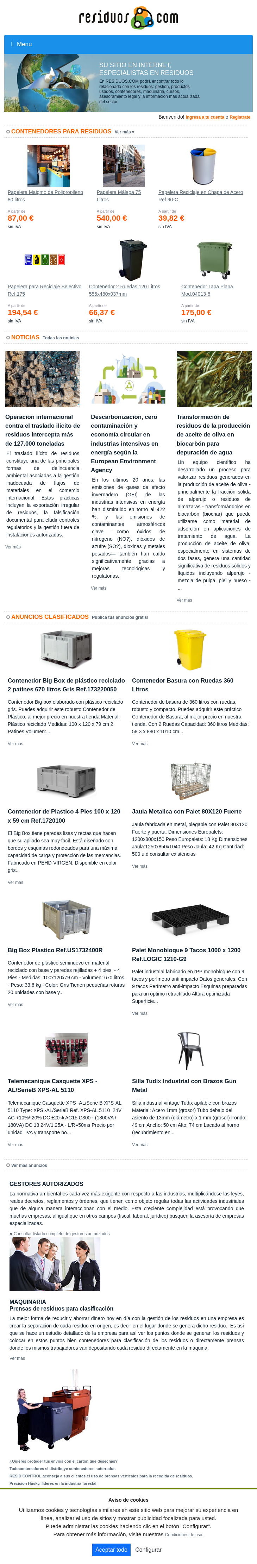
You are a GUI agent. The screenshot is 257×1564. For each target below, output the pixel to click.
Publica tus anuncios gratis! (120, 617)
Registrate (240, 117)
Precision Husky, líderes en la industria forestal (53, 1483)
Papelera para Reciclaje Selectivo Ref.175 (44, 290)
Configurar (148, 1550)
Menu (21, 44)
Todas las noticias (61, 337)
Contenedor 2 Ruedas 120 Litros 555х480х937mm (124, 290)
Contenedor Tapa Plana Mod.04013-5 (207, 290)
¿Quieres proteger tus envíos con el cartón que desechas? (64, 1461)
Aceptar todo (111, 1550)
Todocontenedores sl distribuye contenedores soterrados (62, 1468)
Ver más (13, 547)
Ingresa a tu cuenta (205, 117)
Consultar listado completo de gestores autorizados (62, 1233)
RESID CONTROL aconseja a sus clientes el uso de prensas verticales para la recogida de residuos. (101, 1476)
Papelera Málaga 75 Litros (119, 195)
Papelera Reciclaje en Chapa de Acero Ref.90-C (200, 195)
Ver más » (124, 132)
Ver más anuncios (29, 1165)
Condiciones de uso (183, 1534)
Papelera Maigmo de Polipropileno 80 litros (45, 195)
